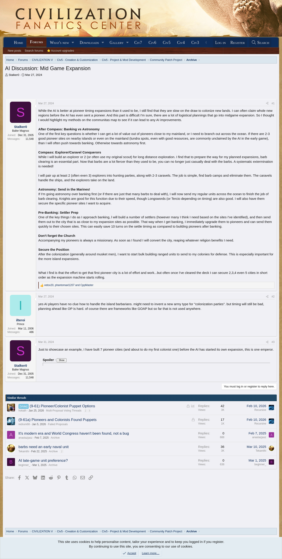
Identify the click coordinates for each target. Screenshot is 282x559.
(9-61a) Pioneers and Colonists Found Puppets (57, 420)
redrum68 (24, 424)
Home (18, 42)
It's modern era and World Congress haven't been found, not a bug (74, 433)
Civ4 (181, 42)
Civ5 (167, 42)
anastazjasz (25, 437)
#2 (273, 296)
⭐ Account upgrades (60, 50)
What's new (59, 42)
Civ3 (195, 42)
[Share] (267, 103)
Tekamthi (24, 451)
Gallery (117, 42)
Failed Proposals (58, 424)
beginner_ (24, 465)
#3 (273, 342)
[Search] (260, 42)
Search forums (34, 50)
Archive (55, 437)
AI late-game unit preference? (43, 460)
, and (68, 285)
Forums (36, 42)
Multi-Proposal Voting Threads (64, 410)
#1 (273, 103)
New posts (14, 50)
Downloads (89, 42)
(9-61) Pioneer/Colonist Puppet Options (62, 406)
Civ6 (152, 42)
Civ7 (138, 42)
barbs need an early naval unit (44, 447)
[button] (72, 42)
